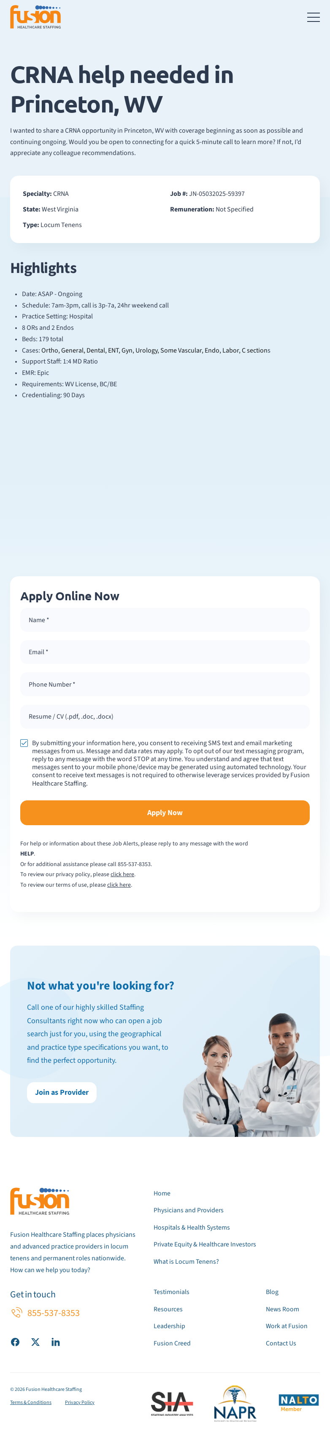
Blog (272, 1293)
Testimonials (172, 1293)
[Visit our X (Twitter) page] (35, 1343)
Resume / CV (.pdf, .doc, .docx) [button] (71, 718)
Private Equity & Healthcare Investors (205, 1246)
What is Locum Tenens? (187, 1262)
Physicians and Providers (189, 1212)
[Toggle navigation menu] (313, 17)
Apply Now (165, 815)
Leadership (170, 1327)
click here (122, 877)
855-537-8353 (134, 866)
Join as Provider (62, 1095)
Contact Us (281, 1343)
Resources (168, 1310)
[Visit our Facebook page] (15, 1343)
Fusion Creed (172, 1343)
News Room (283, 1310)
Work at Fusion (287, 1327)
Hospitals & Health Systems (192, 1229)
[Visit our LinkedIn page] (56, 1343)
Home (162, 1195)
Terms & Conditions (30, 1403)
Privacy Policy (80, 1403)
